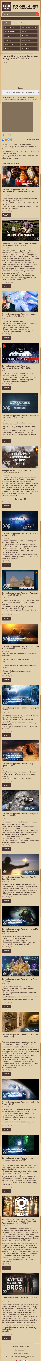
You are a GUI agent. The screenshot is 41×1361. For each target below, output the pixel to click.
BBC (24, 31)
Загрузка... (20, 75)
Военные (26, 40)
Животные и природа (12, 31)
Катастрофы (9, 36)
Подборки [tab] (7, 23)
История (8, 40)
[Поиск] (18, 14)
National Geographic (29, 27)
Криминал (9, 44)
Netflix (25, 36)
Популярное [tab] (25, 23)
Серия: (20, 88)
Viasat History (27, 48)
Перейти (6, 215)
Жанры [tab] (15, 23)
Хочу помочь (19, 1350)
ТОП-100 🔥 (9, 27)
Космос (8, 48)
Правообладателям (20, 1353)
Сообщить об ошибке (32, 139)
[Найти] (37, 14)
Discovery (26, 44)
